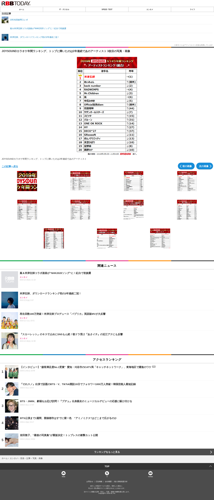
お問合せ (89, 481)
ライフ (192, 9)
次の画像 (203, 166)
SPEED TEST (107, 9)
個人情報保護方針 (121, 481)
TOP (107, 466)
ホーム (21, 9)
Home (63, 476)
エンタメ (149, 9)
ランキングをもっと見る (107, 452)
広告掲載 (99, 481)
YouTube (150, 476)
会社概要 (108, 481)
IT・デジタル (64, 9)
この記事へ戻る (10, 166)
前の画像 (187, 166)
